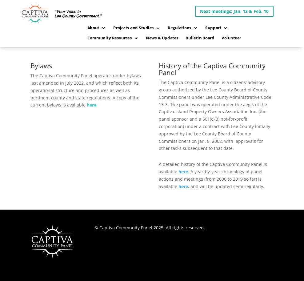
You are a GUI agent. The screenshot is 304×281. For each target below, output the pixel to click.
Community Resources (109, 38)
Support (213, 28)
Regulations (179, 28)
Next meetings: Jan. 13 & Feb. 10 (234, 11)
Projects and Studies (133, 28)
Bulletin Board (200, 38)
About (93, 28)
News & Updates (162, 38)
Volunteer (231, 38)
